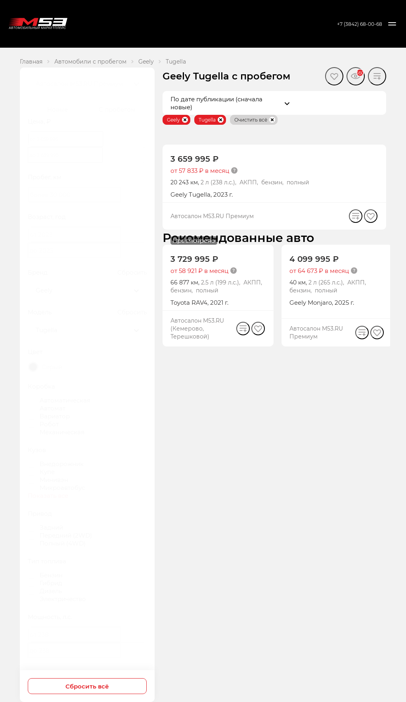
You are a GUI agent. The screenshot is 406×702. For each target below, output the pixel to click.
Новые (57, 109)
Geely (146, 61)
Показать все (48, 495)
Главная (31, 61)
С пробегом (117, 109)
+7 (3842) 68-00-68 (359, 24)
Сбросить (132, 272)
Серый (52, 367)
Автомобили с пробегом (90, 61)
